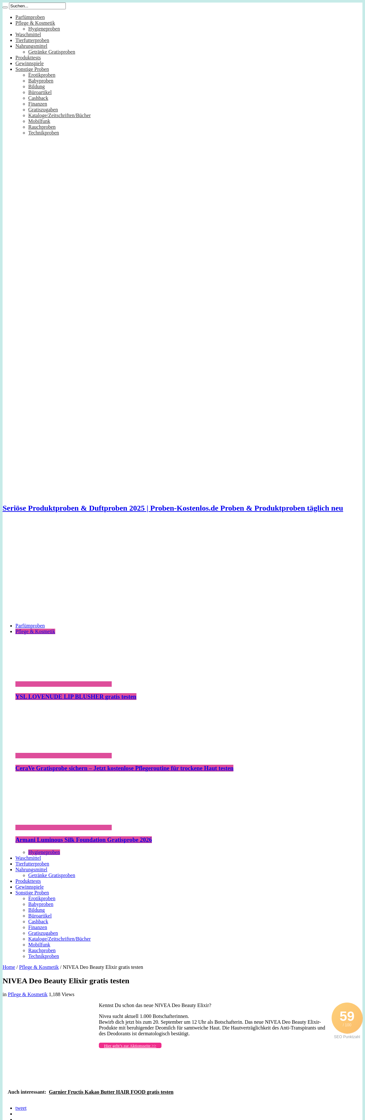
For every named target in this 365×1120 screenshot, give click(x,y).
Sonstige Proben (32, 69)
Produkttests (28, 57)
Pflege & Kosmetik (35, 23)
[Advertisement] (182, 573)
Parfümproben (30, 17)
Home (9, 967)
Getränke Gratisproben (51, 52)
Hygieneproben (44, 28)
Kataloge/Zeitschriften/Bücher (59, 115)
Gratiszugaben (43, 109)
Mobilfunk (39, 121)
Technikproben (43, 132)
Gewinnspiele (29, 63)
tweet (21, 1108)
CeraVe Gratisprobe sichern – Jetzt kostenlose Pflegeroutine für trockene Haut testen (124, 768)
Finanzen (37, 104)
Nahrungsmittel (31, 46)
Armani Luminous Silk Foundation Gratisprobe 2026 (83, 839)
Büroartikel (40, 92)
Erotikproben (41, 75)
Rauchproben (42, 127)
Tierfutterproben (32, 40)
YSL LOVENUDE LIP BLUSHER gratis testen (75, 696)
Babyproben (40, 80)
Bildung (36, 86)
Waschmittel (28, 34)
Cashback (38, 98)
